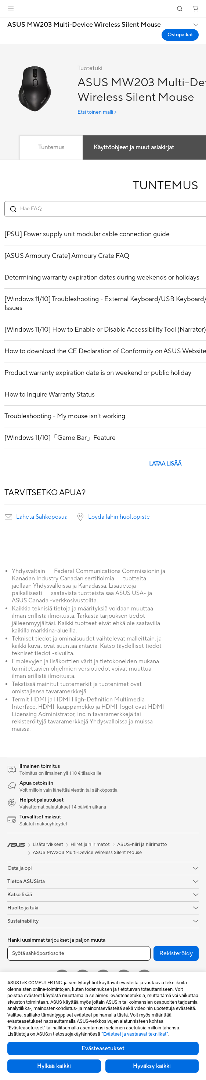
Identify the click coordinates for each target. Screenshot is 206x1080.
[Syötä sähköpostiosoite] (79, 953)
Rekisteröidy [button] (176, 953)
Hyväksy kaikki (152, 1066)
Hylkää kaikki (54, 1066)
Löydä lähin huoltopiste (119, 517)
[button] (10, 9)
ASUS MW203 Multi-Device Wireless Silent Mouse (84, 25)
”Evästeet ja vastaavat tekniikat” (134, 1034)
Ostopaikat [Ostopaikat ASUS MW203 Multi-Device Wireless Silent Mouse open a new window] (180, 35)
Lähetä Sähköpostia (42, 517)
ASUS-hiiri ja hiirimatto (142, 844)
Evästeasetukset (103, 1048)
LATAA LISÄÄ (165, 463)
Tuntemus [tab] (51, 147)
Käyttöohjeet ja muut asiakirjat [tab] (134, 147)
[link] (103, 9)
